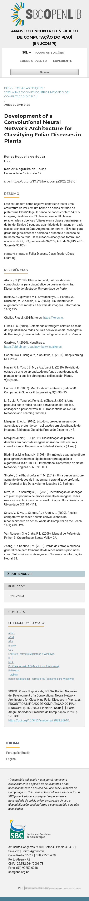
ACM (11, 637)
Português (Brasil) (18, 752)
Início (8, 88)
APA (10, 641)
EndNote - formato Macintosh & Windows (31, 653)
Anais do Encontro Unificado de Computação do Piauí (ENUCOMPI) (44, 37)
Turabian (13, 674)
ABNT (11, 633)
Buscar (44, 72)
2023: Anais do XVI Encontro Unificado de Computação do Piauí (36, 94)
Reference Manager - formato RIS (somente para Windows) (41, 678)
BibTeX (12, 645)
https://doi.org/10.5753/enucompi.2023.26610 (43, 181)
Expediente (62, 60)
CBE (10, 649)
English (11, 759)
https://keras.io (53, 317)
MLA (11, 662)
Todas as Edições (49, 52)
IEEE (10, 658)
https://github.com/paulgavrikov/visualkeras (33, 346)
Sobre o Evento (33, 60)
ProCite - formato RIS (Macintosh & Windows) (33, 666)
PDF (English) (21, 573)
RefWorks (13, 670)
